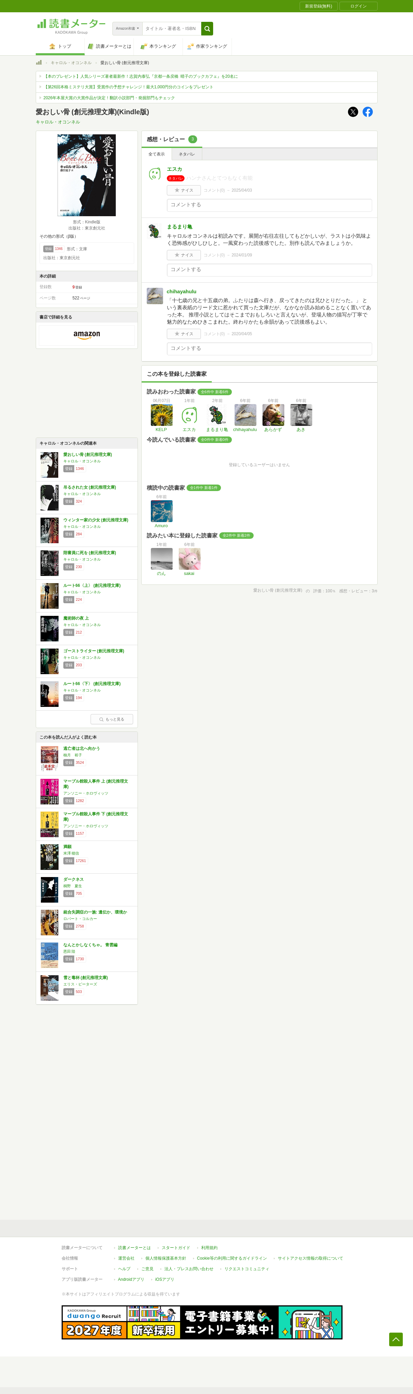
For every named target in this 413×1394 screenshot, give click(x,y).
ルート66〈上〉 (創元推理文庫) (92, 585)
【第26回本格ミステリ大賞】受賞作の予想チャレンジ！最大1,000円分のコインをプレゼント (128, 87)
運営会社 (126, 1258)
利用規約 (209, 1248)
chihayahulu (182, 291)
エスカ (174, 169)
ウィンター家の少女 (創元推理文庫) (95, 520)
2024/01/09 (242, 255)
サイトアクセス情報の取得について (310, 1258)
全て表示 (156, 154)
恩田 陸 (69, 951)
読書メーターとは (134, 1248)
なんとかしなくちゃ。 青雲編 (90, 945)
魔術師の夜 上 (76, 618)
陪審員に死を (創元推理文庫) (89, 552)
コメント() (214, 190)
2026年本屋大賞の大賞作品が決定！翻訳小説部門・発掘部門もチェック (109, 97)
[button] (207, 28)
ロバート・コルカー (80, 919)
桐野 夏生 (72, 886)
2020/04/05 (242, 334)
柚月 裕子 (72, 755)
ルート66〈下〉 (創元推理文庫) (92, 683)
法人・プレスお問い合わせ (188, 1269)
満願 (67, 846)
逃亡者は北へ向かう (81, 748)
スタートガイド (176, 1248)
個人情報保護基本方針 (165, 1258)
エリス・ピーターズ (80, 984)
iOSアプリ (164, 1279)
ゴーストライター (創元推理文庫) (93, 651)
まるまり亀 (179, 226)
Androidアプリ (131, 1279)
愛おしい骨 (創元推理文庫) (87, 454)
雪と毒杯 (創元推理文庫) (85, 977)
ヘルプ (124, 1269)
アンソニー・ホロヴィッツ (85, 793)
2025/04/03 (242, 190)
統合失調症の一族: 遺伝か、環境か (95, 912)
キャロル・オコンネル (71, 62)
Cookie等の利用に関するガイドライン (232, 1258)
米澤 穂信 (71, 853)
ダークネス (73, 879)
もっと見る (111, 719)
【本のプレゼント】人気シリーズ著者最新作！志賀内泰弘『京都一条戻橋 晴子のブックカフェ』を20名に (141, 76)
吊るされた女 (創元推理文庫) (89, 487)
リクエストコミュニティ (246, 1269)
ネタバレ (187, 154)
